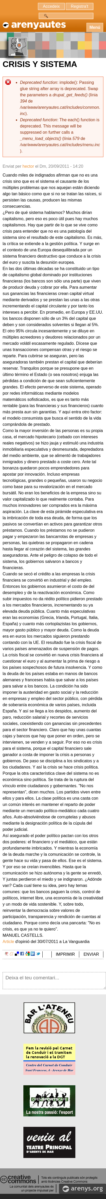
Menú (94, 27)
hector (28, 166)
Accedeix (51, 6)
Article (8, 941)
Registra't (79, 6)
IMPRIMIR (65, 954)
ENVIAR (91, 954)
